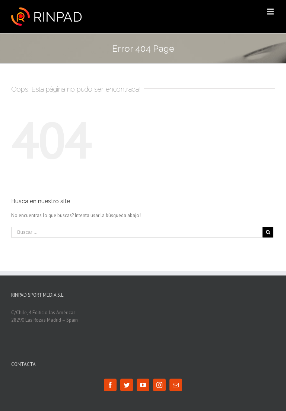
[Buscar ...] (137, 232)
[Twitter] (126, 385)
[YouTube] (143, 385)
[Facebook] (110, 385)
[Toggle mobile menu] (271, 11)
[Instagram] (159, 385)
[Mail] (175, 385)
